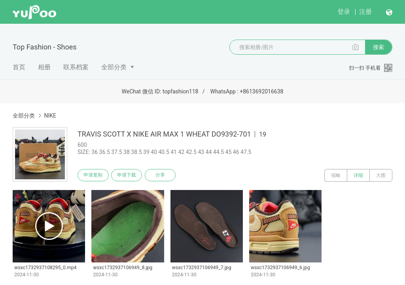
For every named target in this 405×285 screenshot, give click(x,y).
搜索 (378, 47)
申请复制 (94, 175)
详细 (358, 175)
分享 (165, 175)
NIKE (50, 115)
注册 (365, 11)
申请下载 (129, 175)
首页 (19, 67)
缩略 (336, 175)
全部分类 (114, 67)
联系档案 (76, 67)
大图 (381, 175)
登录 (343, 11)
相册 (44, 67)
